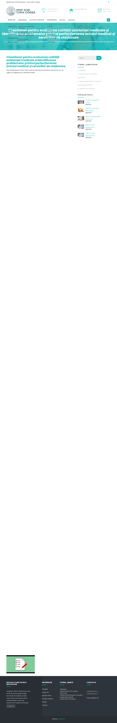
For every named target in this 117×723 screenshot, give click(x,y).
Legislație (71, 20)
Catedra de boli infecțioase (87, 88)
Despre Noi (11, 20)
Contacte (44, 705)
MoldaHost (61, 719)
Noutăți (62, 20)
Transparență (52, 20)
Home (6, 41)
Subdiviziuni (22, 20)
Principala (45, 689)
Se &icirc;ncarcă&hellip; (35, 367)
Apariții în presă (46, 695)
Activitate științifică (36, 20)
